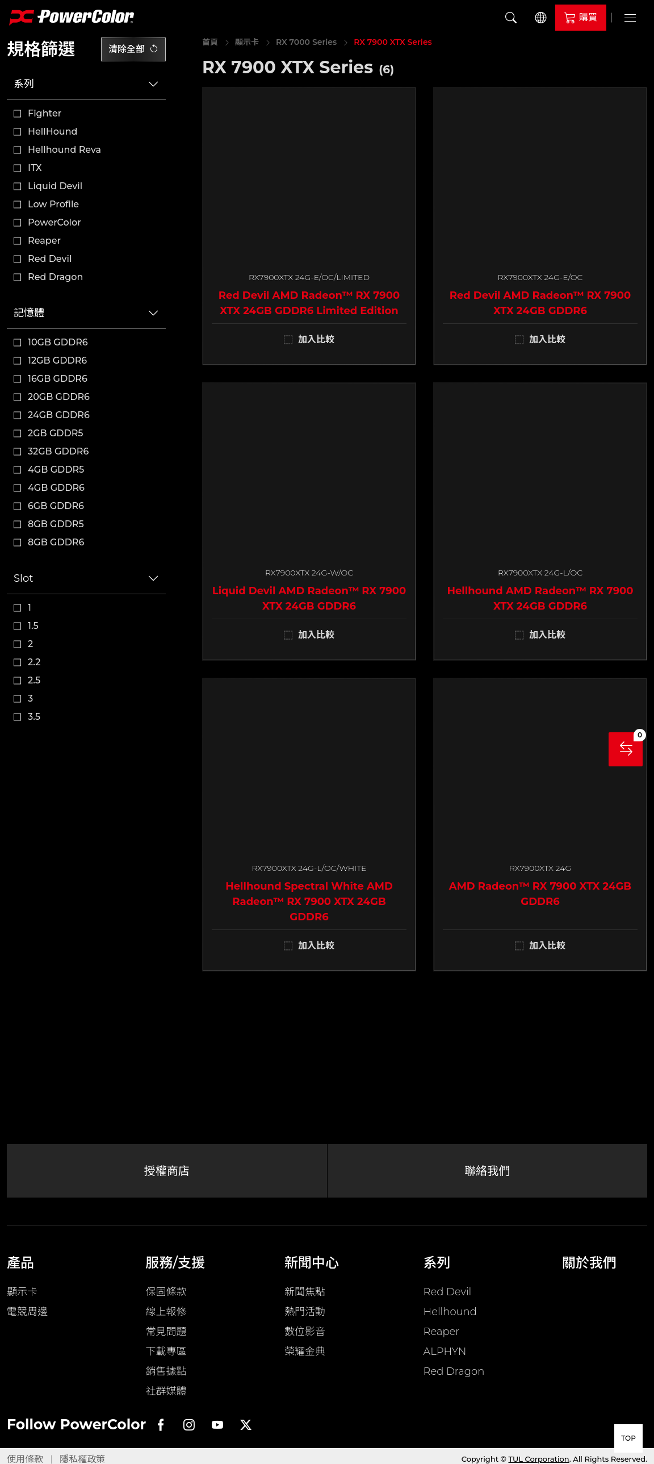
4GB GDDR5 (56, 469)
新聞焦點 (304, 1292)
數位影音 (304, 1331)
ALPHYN (445, 1351)
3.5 (34, 716)
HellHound (53, 131)
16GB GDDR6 (57, 378)
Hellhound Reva (64, 149)
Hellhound (450, 1311)
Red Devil (50, 258)
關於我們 (589, 1262)
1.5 (33, 625)
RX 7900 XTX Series (393, 42)
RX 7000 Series (306, 42)
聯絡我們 (487, 1171)
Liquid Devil (55, 186)
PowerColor (54, 222)
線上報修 (166, 1311)
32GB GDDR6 (58, 451)
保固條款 (166, 1292)
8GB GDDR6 (56, 542)
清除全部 (133, 49)
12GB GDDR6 (57, 360)
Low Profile (53, 204)
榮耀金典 (304, 1351)
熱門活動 (304, 1311)
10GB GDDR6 (58, 342)
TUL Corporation (539, 1458)
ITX (35, 167)
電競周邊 (27, 1311)
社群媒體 (166, 1391)
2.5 (34, 680)
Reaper (44, 240)
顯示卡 (247, 42)
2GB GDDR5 (55, 433)
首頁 (210, 42)
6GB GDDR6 (56, 505)
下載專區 (166, 1351)
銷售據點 (166, 1371)
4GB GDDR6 (56, 487)
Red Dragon (55, 277)
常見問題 (166, 1331)
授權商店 (167, 1171)
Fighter (44, 113)
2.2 (34, 662)
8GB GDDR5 (56, 524)
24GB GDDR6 (59, 415)
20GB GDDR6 (59, 396)
